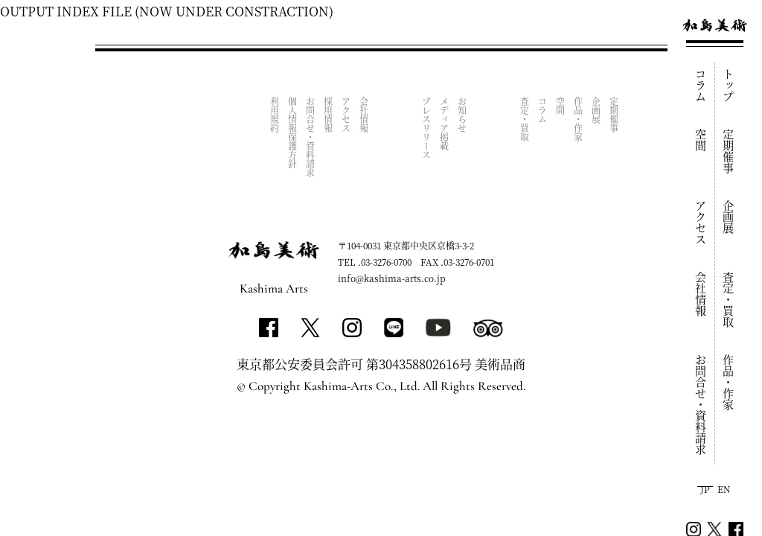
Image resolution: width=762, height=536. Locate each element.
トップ (729, 85)
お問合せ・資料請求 (701, 404)
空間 (701, 140)
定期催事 (729, 151)
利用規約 (275, 115)
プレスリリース (426, 128)
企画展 (729, 217)
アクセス (701, 222)
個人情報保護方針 (292, 132)
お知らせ (462, 115)
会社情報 (701, 294)
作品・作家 (729, 382)
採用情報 (328, 115)
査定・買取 (729, 300)
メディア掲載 (444, 123)
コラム (701, 85)
